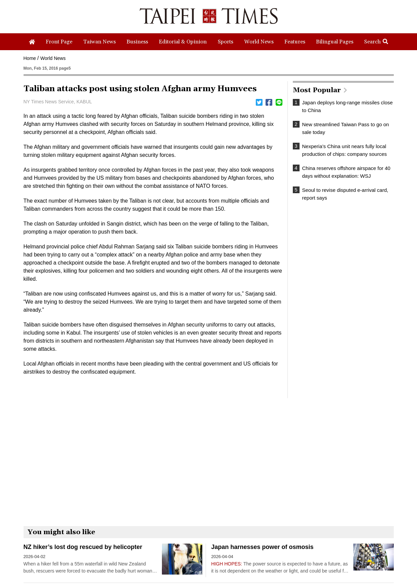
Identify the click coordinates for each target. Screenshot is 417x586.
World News (53, 58)
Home (30, 58)
